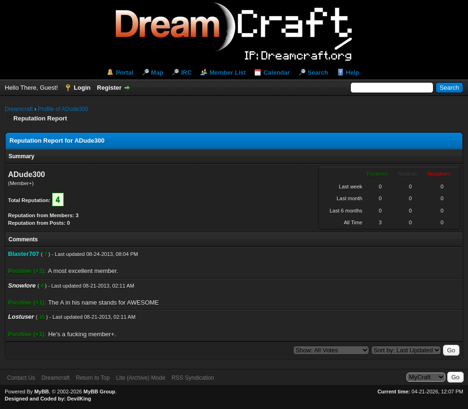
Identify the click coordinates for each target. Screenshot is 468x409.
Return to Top (93, 378)
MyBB (41, 391)
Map (157, 72)
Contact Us (21, 378)
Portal (124, 72)
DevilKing (79, 398)
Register (109, 87)
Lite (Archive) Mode (140, 378)
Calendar (276, 72)
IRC (186, 72)
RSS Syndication (193, 378)
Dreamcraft (19, 109)
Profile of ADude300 (63, 109)
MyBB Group (99, 391)
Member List (227, 72)
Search (318, 72)
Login (82, 87)
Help (352, 72)
